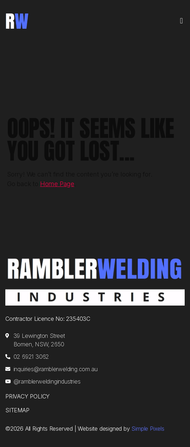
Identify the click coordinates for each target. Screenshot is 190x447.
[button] (181, 21)
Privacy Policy (27, 396)
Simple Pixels (147, 428)
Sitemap (17, 410)
